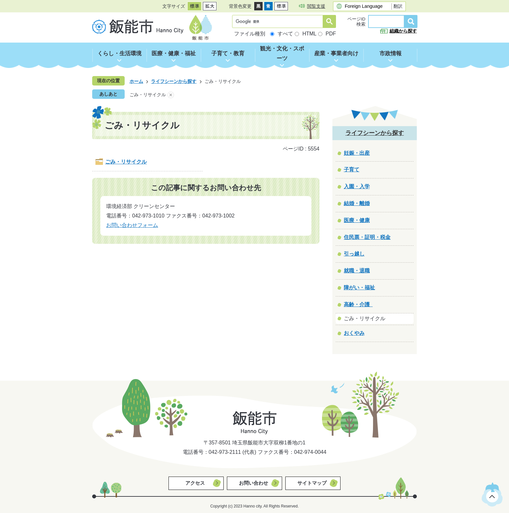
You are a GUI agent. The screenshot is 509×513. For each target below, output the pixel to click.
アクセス (195, 483)
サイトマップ (312, 483)
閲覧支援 (316, 6)
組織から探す (403, 31)
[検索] (279, 21)
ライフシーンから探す (173, 81)
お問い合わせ (253, 483)
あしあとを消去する (171, 95)
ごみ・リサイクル (126, 161)
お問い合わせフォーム (132, 225)
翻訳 (398, 6)
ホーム (136, 81)
